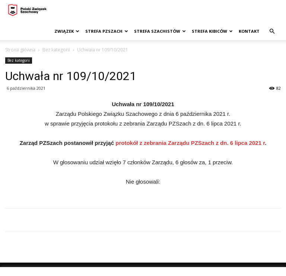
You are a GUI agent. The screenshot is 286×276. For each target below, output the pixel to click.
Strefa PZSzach (106, 31)
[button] (272, 31)
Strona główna (20, 50)
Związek (66, 31)
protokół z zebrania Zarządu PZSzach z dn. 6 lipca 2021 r (190, 143)
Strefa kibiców (212, 31)
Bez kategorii (56, 50)
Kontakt (249, 31)
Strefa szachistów (160, 31)
